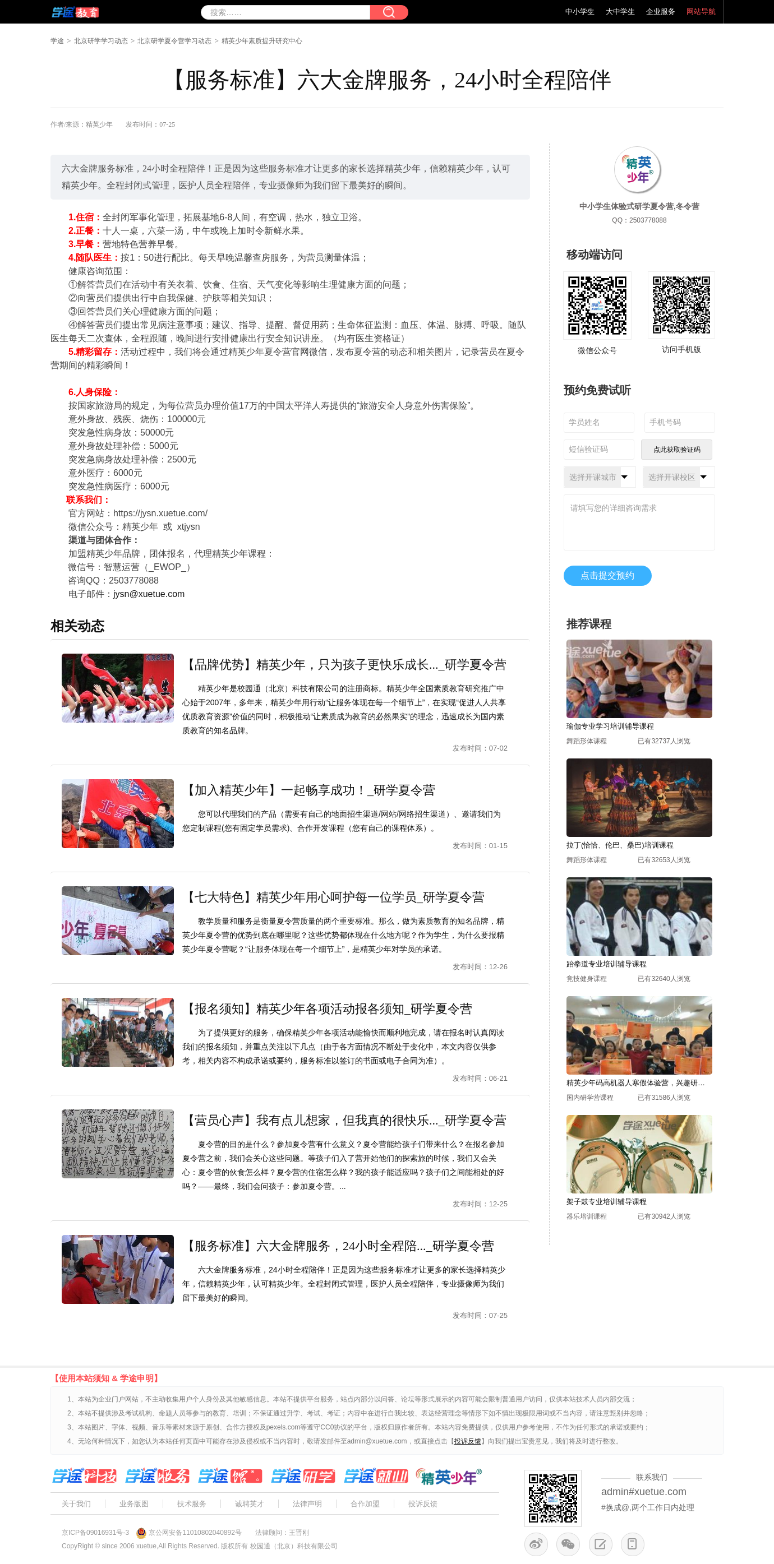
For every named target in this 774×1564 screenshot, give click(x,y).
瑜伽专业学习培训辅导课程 (610, 726)
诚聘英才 (249, 1504)
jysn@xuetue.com (149, 594)
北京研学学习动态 (101, 41)
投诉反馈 (422, 1504)
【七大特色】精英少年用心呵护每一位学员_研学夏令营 (333, 897)
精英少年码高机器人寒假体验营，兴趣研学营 (639, 1083)
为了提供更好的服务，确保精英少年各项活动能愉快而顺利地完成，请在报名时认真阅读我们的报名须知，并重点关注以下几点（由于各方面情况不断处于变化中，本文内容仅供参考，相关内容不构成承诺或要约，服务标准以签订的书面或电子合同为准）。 (343, 1046)
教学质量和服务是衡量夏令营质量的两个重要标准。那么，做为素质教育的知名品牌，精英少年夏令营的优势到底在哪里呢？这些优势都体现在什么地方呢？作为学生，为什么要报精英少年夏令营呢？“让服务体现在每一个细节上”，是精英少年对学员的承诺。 (343, 935)
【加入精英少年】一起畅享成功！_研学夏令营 (308, 790)
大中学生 (620, 11)
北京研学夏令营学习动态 (174, 41)
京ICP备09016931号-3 (95, 1533)
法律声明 (307, 1504)
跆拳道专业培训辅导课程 (606, 964)
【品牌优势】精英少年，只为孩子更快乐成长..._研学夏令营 (344, 665)
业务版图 (134, 1504)
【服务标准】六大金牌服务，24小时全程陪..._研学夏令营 (338, 1246)
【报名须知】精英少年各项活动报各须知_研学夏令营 (327, 1009)
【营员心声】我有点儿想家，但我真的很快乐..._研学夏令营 (344, 1120)
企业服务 (660, 11)
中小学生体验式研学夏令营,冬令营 (639, 206)
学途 (57, 41)
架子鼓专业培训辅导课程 (606, 1201)
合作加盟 (365, 1504)
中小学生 (580, 11)
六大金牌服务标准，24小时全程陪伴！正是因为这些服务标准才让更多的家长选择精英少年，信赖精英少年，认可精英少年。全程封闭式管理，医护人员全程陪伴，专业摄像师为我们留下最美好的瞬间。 (343, 1283)
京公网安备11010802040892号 (195, 1533)
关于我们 (76, 1504)
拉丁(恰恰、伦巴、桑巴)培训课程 (620, 845)
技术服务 (191, 1504)
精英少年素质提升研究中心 (262, 41)
